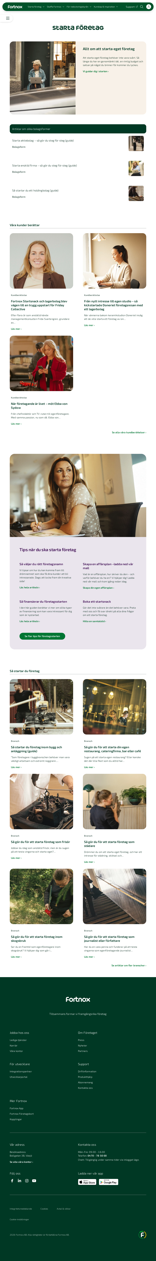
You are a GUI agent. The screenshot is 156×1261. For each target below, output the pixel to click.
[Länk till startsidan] (15, 6)
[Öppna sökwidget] (142, 7)
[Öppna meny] (7, 18)
